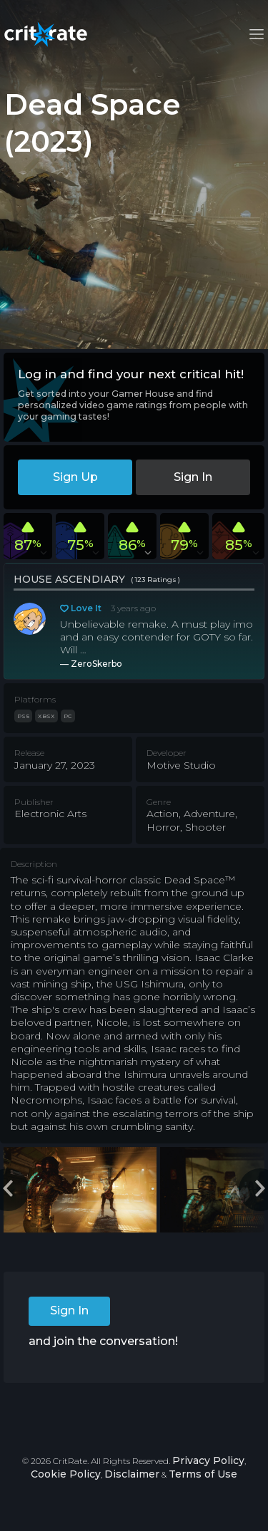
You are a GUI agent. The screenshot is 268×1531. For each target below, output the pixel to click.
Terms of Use (203, 1474)
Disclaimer (131, 1474)
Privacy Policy (208, 1460)
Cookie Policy (66, 1474)
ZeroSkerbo (96, 663)
